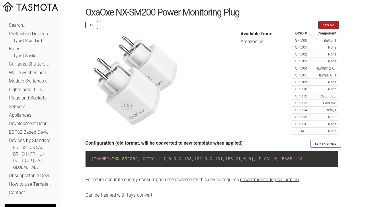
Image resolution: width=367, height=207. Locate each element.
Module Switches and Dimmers (30, 81)
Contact (17, 192)
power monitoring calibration (269, 179)
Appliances (20, 115)
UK (32, 147)
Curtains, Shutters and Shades (30, 64)
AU (41, 147)
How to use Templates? (30, 184)
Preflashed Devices (28, 34)
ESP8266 (329, 25)
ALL (35, 167)
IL (40, 154)
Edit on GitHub (325, 144)
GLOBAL (20, 167)
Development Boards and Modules (30, 123)
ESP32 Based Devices (30, 132)
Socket (31, 55)
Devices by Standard (29, 140)
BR (15, 154)
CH (24, 154)
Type (17, 40)
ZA (37, 160)
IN (15, 160)
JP (29, 160)
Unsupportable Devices (30, 175)
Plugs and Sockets (28, 98)
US (24, 147)
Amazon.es (252, 41)
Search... (17, 25)
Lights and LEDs (25, 89)
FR (33, 154)
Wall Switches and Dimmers (30, 72)
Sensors (17, 106)
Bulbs (14, 48)
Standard (33, 40)
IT (22, 160)
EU (15, 147)
